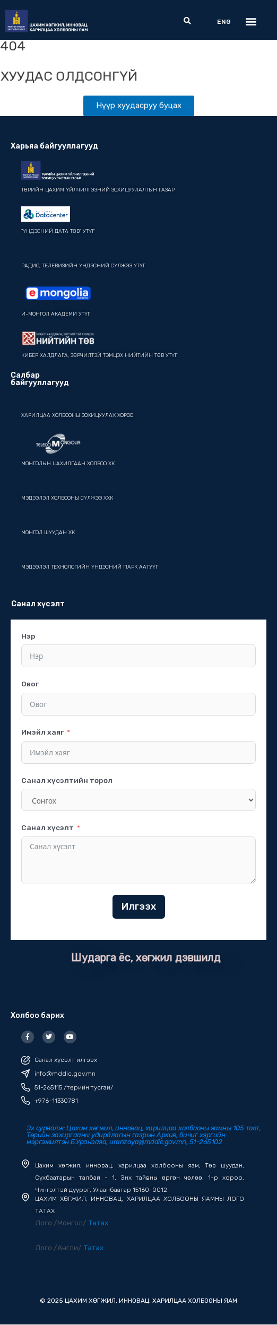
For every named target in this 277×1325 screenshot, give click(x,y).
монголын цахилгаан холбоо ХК (68, 463)
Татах (98, 1222)
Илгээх (139, 906)
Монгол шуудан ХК (48, 532)
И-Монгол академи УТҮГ (55, 314)
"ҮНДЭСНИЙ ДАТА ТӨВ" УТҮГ (57, 231)
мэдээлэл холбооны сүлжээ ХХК (67, 498)
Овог (30, 683)
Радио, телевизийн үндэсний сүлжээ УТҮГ (83, 266)
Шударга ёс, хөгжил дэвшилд (146, 957)
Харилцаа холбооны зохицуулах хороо (77, 415)
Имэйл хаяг (42, 732)
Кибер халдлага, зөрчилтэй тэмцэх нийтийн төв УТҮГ (99, 355)
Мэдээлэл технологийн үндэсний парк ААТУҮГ (89, 567)
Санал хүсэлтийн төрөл (66, 780)
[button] (187, 21)
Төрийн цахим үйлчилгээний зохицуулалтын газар (98, 190)
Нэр (28, 636)
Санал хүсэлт (47, 827)
